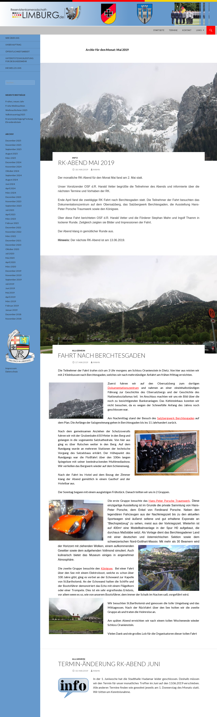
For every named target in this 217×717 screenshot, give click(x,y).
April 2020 (10, 262)
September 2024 (13, 175)
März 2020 (10, 266)
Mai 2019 (9, 292)
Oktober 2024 (12, 171)
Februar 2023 (12, 223)
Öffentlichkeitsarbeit (17, 51)
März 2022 (10, 236)
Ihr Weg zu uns (13, 68)
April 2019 (10, 297)
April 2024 (10, 188)
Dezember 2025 (13, 140)
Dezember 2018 (13, 314)
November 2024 (13, 166)
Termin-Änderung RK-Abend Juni (109, 663)
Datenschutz (11, 371)
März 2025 (10, 158)
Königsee (106, 568)
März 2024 (10, 192)
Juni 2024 (10, 184)
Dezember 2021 (13, 240)
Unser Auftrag (13, 44)
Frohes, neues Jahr (14, 101)
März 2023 (10, 218)
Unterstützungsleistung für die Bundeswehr (19, 59)
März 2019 (10, 301)
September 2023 (13, 205)
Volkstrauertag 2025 (15, 114)
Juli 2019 (9, 284)
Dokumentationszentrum (123, 387)
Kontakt (186, 30)
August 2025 (11, 153)
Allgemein (78, 350)
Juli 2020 (9, 253)
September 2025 (13, 149)
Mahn (96, 169)
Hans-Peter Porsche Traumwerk (169, 500)
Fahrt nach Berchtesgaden (101, 355)
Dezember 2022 (13, 227)
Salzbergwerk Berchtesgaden (175, 418)
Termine (173, 30)
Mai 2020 (9, 257)
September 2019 (13, 279)
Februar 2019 (12, 305)
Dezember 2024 (13, 162)
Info (75, 157)
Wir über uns (12, 38)
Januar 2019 (11, 310)
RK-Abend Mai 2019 (86, 162)
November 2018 (13, 318)
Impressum (11, 368)
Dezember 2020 (13, 244)
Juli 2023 (9, 210)
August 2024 (11, 179)
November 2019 (13, 275)
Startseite (158, 30)
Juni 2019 (10, 288)
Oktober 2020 (12, 249)
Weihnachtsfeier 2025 (16, 110)
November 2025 (13, 145)
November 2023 (13, 201)
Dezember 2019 (13, 271)
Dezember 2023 (13, 197)
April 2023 (10, 214)
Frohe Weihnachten (15, 105)
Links (199, 30)
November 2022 (13, 231)
